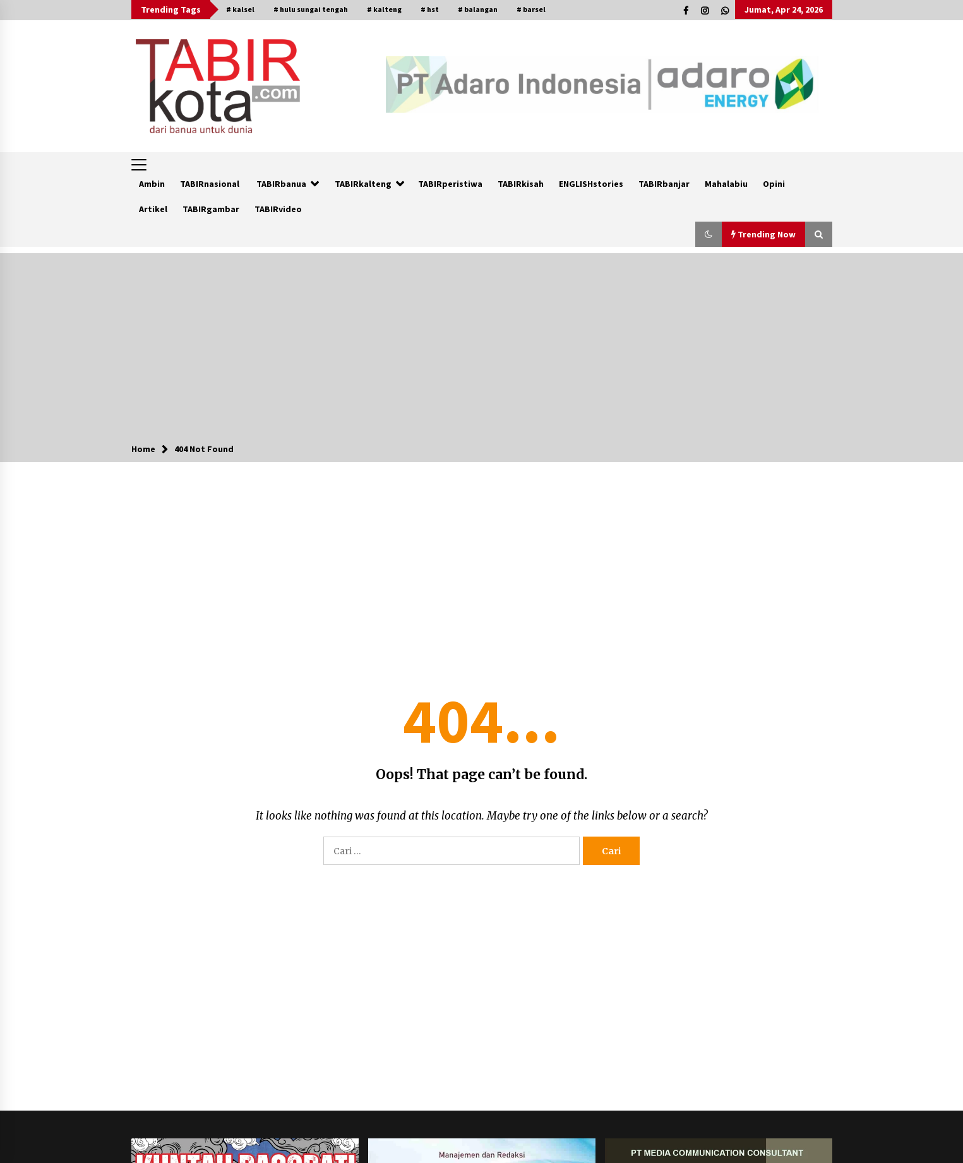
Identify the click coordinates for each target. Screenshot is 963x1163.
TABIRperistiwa (450, 183)
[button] (708, 234)
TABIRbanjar (664, 183)
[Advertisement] (481, 341)
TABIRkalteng (363, 183)
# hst (430, 9)
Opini (774, 183)
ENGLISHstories (591, 183)
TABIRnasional (209, 183)
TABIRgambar (210, 209)
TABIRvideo (278, 209)
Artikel (153, 209)
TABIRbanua (281, 183)
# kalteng (384, 9)
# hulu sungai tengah (310, 9)
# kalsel (240, 9)
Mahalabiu (726, 183)
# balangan (478, 9)
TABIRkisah (521, 183)
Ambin (152, 183)
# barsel (531, 9)
